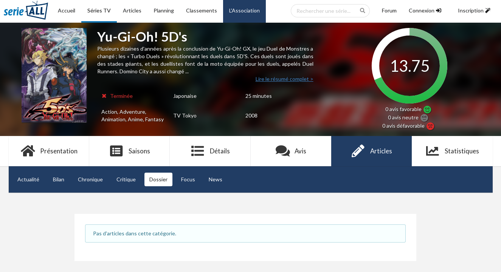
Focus (188, 179)
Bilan (58, 179)
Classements (201, 10)
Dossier (158, 179)
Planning (164, 10)
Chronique (90, 179)
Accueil (66, 10)
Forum (389, 10)
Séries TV (99, 10)
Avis (291, 151)
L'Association (244, 10)
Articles (132, 10)
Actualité (28, 179)
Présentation (49, 151)
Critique (126, 179)
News (215, 179)
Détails (210, 151)
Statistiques (452, 151)
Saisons (129, 151)
